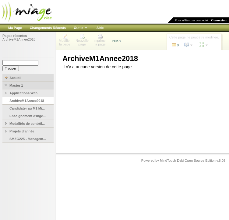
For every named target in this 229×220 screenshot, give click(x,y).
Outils (78, 28)
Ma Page (15, 28)
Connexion (219, 20)
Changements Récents (48, 28)
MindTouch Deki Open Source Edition (188, 160)
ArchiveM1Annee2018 (18, 39)
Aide (100, 28)
